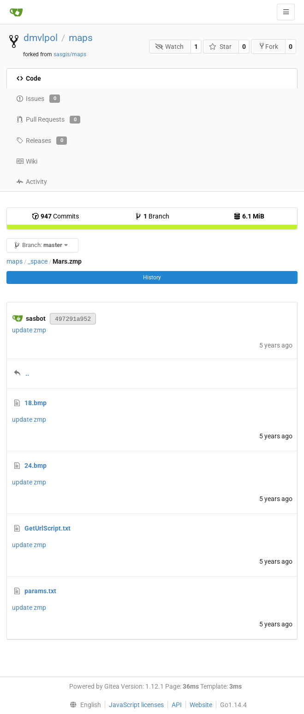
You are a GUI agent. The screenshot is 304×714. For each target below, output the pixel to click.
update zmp (29, 330)
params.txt (40, 591)
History (152, 277)
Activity (31, 181)
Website (201, 704)
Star (220, 46)
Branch (152, 216)
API (177, 704)
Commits (55, 216)
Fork (268, 46)
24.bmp (35, 465)
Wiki (26, 161)
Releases (41, 140)
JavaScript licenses (136, 704)
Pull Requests (48, 120)
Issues (38, 98)
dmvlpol (41, 37)
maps (81, 37)
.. (27, 373)
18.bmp (35, 403)
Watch (169, 46)
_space (38, 261)
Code (28, 78)
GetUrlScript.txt (47, 528)
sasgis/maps (70, 54)
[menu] (83, 705)
